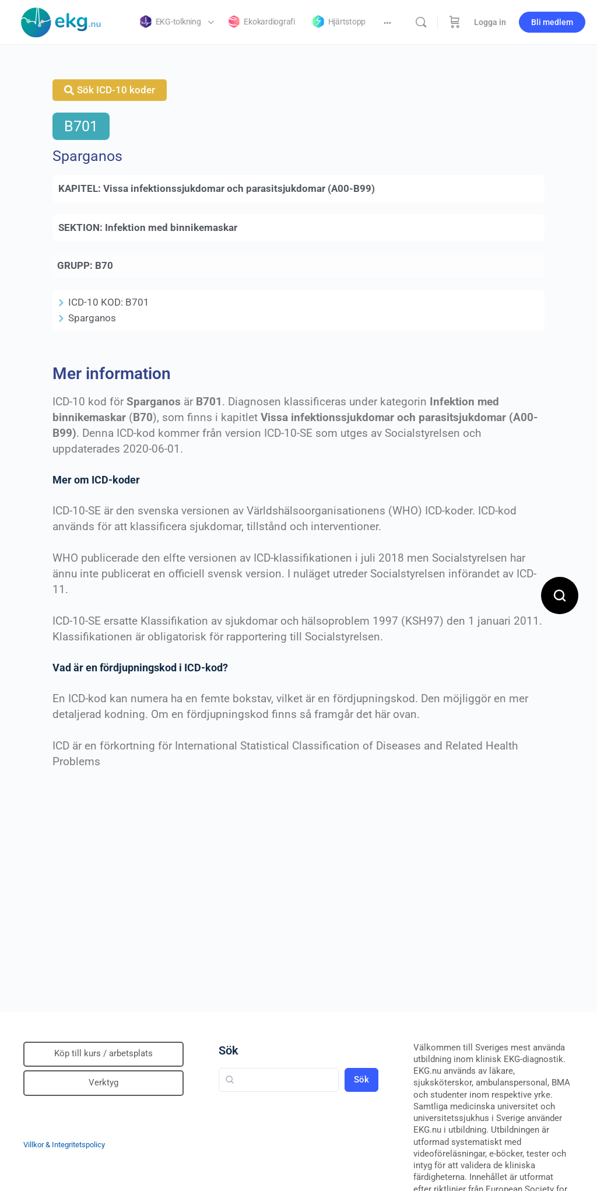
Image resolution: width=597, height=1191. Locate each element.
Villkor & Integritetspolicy (64, 1144)
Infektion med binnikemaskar (171, 227)
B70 (104, 265)
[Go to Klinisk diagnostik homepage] (61, 21)
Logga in (490, 22)
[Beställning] (454, 22)
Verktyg (103, 1082)
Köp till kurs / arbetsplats (103, 1053)
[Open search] (559, 595)
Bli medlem (552, 22)
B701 (81, 126)
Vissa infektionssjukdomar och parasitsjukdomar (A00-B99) (239, 188)
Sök (228, 1050)
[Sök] (421, 22)
